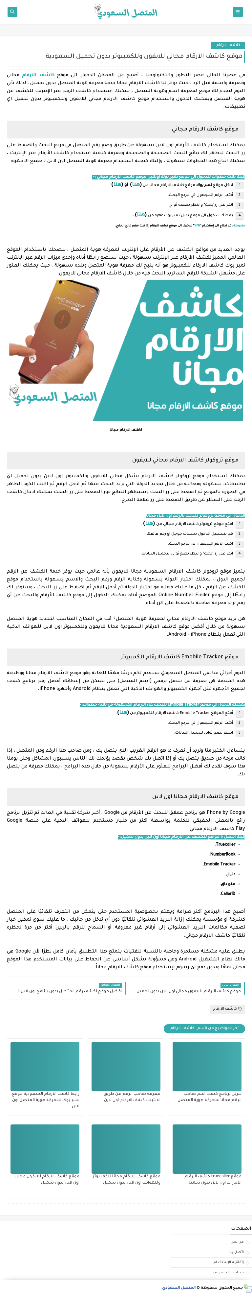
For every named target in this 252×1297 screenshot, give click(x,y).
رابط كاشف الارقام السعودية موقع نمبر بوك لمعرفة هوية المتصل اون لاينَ (45, 1100)
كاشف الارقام (228, 45)
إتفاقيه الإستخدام (228, 1262)
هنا (136, 185)
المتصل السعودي (179, 1288)
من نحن (237, 1242)
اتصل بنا (236, 1252)
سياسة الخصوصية (227, 1273)
